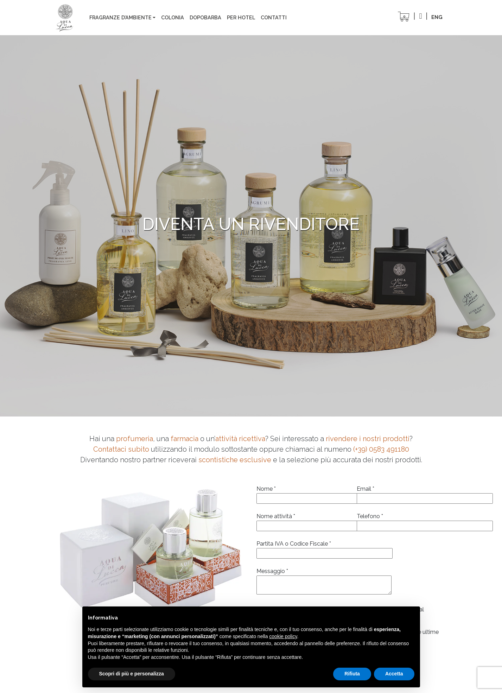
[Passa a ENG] (437, 17)
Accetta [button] (394, 673)
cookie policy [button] (283, 636)
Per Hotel (241, 17)
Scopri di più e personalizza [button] (131, 673)
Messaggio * (324, 582)
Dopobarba (205, 17)
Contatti (274, 17)
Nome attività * (301, 521)
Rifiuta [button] (352, 673)
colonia (172, 17)
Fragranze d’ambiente (120, 17)
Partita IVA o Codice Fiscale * (324, 548)
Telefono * (401, 521)
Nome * (301, 493)
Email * (401, 493)
